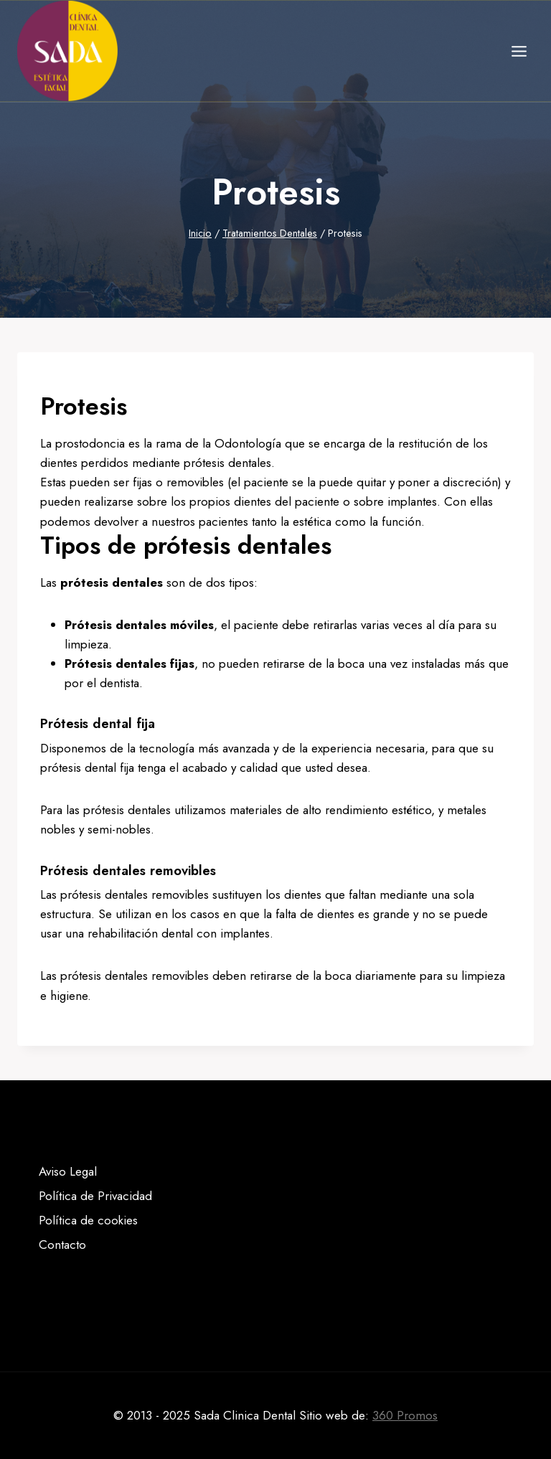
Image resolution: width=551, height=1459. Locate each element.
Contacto (62, 1244)
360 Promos (405, 1415)
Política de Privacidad (95, 1195)
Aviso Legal (68, 1171)
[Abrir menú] (519, 51)
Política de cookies (88, 1220)
